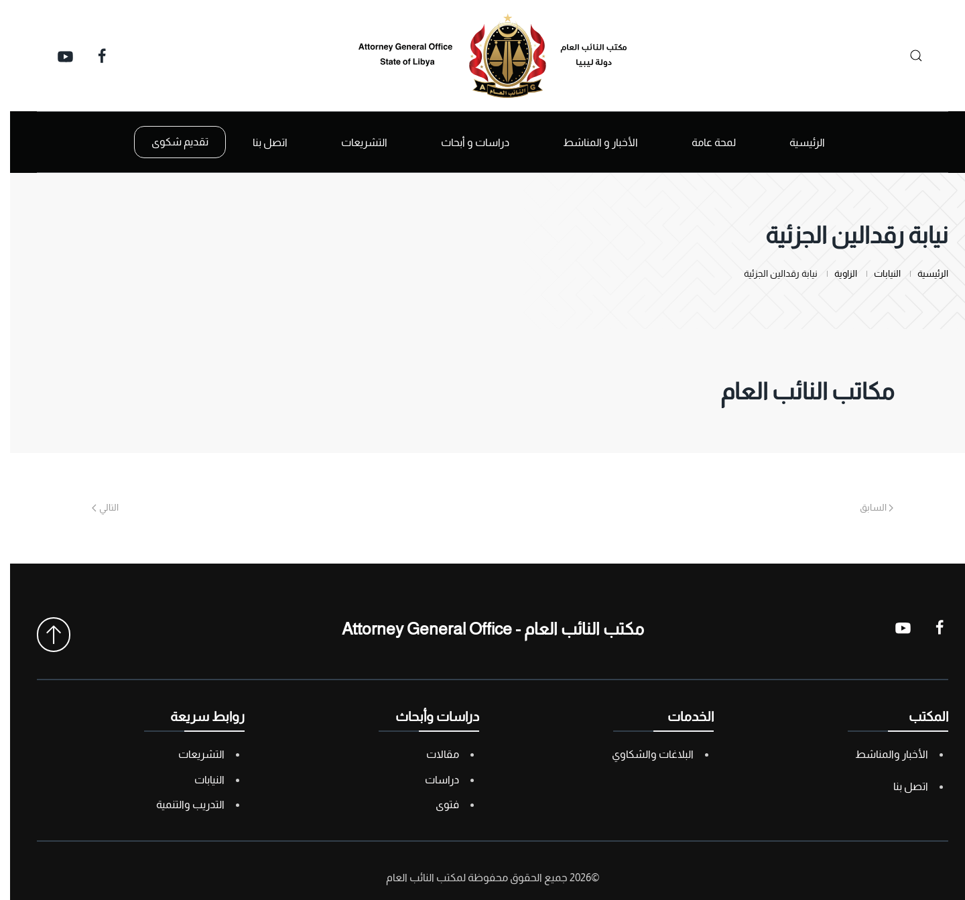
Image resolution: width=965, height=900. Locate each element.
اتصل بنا (260, 142)
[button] (43, 634)
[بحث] (902, 56)
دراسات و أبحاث (465, 142)
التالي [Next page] (95, 507)
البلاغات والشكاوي (643, 754)
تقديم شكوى (169, 141)
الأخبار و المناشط (590, 142)
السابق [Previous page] (867, 507)
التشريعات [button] (354, 142)
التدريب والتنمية (180, 804)
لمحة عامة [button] (704, 142)
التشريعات (191, 754)
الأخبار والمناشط (881, 754)
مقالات (432, 754)
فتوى (437, 804)
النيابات (199, 779)
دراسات (432, 779)
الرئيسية (797, 142)
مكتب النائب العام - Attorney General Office (483, 628)
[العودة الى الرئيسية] (482, 55)
